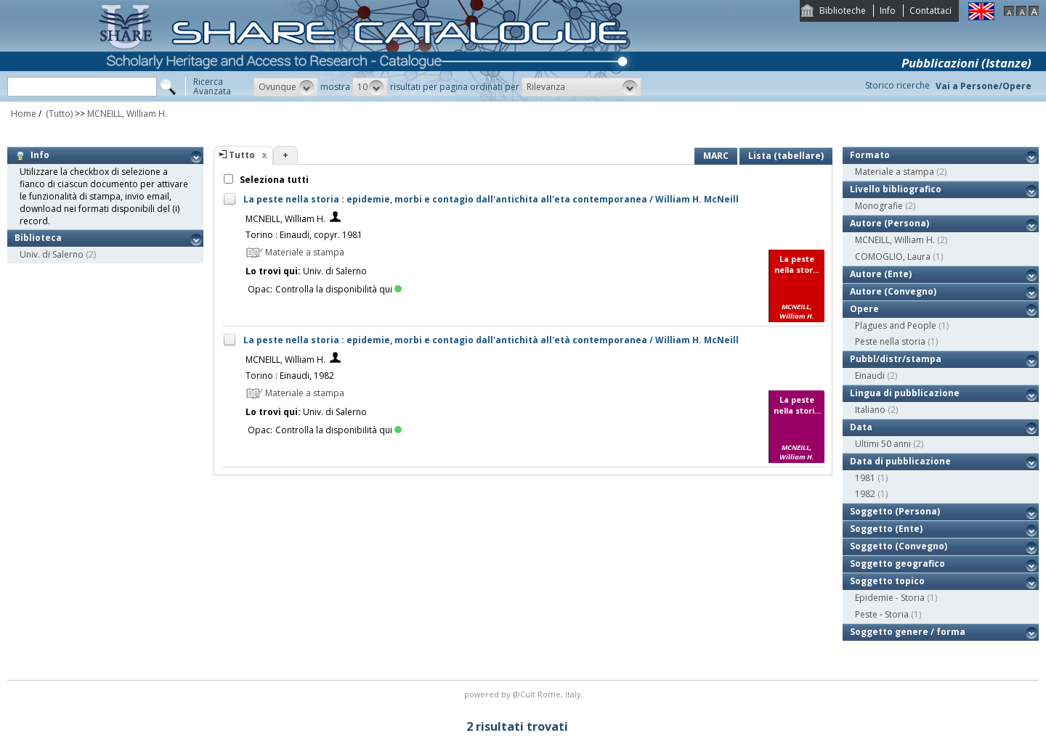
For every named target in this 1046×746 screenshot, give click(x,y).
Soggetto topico (887, 581)
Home (23, 113)
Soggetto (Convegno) (898, 546)
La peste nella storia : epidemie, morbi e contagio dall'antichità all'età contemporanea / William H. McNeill (491, 340)
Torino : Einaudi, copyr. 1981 (304, 235)
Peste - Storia (882, 614)
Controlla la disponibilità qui (338, 289)
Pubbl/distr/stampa (895, 359)
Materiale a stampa (894, 171)
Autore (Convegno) (893, 291)
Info (888, 10)
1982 (865, 494)
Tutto (242, 155)
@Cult (525, 694)
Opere (864, 309)
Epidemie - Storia (890, 597)
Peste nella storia (890, 341)
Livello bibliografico (895, 189)
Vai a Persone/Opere (983, 86)
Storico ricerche (897, 85)
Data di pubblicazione (900, 461)
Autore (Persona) (889, 223)
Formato (870, 155)
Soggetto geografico (897, 563)
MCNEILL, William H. (127, 113)
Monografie (879, 206)
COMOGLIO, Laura (893, 256)
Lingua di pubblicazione (905, 393)
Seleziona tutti (273, 179)
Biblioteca (38, 237)
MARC (716, 155)
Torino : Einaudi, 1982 (290, 375)
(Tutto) (58, 113)
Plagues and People (895, 325)
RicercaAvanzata (212, 86)
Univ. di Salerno (52, 254)
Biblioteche (842, 10)
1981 (865, 478)
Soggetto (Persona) (895, 511)
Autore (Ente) (881, 274)
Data (861, 427)
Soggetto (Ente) (886, 528)
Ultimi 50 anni (883, 444)
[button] (286, 87)
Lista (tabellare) (786, 155)
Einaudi (870, 375)
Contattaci (930, 10)
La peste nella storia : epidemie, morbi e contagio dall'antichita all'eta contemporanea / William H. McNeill (491, 199)
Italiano (870, 409)
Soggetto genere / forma (907, 632)
